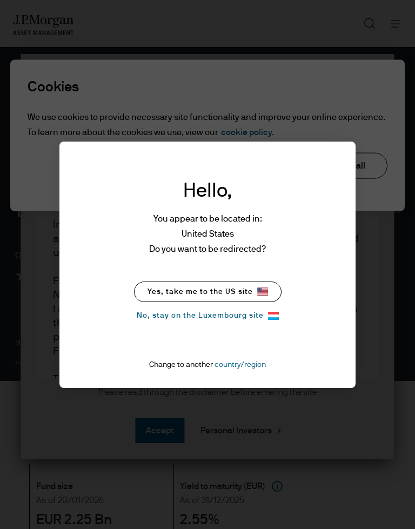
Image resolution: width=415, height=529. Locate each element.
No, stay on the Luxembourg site (208, 316)
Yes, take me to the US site (208, 291)
